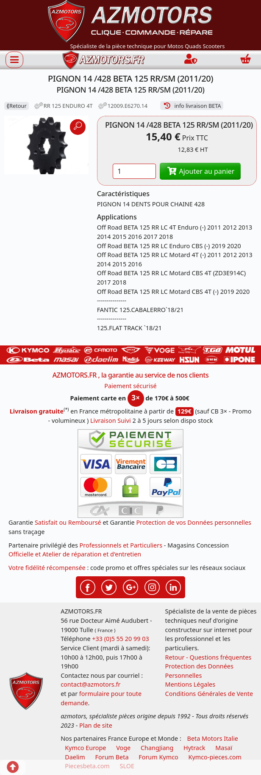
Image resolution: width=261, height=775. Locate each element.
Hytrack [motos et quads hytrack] (194, 748)
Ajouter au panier (200, 171)
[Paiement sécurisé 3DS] (130, 473)
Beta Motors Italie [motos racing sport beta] (212, 738)
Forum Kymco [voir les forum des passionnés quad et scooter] (158, 757)
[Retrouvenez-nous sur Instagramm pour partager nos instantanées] (152, 586)
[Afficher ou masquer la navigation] (14, 59)
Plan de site (95, 725)
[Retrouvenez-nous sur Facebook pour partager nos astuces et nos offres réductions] (87, 586)
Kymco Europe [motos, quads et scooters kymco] (85, 748)
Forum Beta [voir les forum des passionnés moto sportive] (112, 757)
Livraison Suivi (110, 420)
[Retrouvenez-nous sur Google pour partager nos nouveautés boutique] (130, 586)
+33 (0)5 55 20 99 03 (120, 639)
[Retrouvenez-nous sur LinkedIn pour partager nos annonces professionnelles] (173, 586)
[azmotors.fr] (103, 59)
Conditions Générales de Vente (209, 694)
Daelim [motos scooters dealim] (75, 757)
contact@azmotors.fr (90, 684)
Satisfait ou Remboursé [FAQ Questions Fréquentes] (68, 522)
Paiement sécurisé (130, 386)
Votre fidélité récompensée (47, 568)
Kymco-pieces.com (215, 757)
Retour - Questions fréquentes (208, 657)
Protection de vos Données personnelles (193, 522)
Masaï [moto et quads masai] (223, 748)
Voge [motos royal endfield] (123, 748)
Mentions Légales (190, 684)
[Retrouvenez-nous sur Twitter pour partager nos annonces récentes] (109, 586)
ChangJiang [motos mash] (157, 748)
